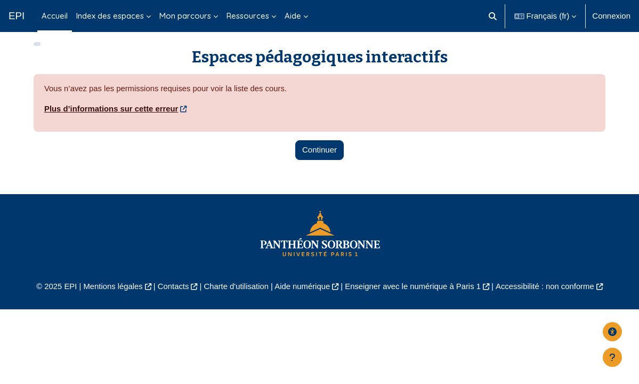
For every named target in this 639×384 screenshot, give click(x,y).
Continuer (319, 157)
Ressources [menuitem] (248, 16)
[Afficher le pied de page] (612, 357)
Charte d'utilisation (235, 294)
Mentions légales (111, 294)
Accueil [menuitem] (55, 16)
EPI (17, 15)
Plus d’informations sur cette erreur (112, 116)
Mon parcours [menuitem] (185, 16)
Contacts (172, 294)
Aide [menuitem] (293, 16)
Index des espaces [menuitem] (110, 16)
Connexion (611, 15)
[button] (493, 16)
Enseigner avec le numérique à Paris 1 (413, 294)
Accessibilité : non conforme (547, 294)
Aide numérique (302, 294)
